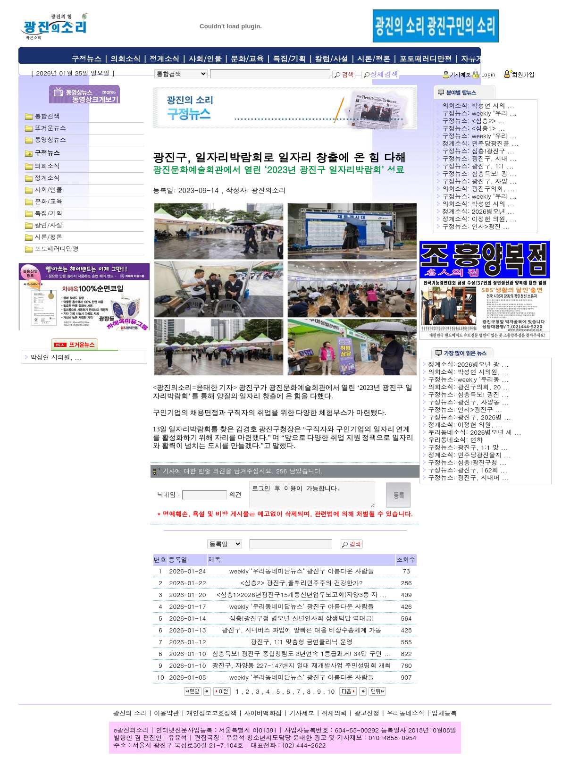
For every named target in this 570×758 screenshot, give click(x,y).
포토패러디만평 (425, 58)
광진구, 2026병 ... (484, 417)
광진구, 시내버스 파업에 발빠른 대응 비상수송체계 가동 (301, 634)
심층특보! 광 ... (494, 173)
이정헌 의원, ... (494, 218)
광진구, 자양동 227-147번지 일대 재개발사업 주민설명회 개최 (301, 669)
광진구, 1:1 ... (493, 165)
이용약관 (166, 717)
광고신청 (366, 717)
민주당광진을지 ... (484, 454)
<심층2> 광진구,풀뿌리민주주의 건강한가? (302, 586)
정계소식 (165, 58)
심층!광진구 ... (493, 150)
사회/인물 (205, 58)
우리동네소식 (406, 717)
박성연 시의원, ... (56, 357)
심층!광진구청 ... (482, 462)
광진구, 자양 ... (494, 181)
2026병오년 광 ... (483, 364)
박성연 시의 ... (493, 105)
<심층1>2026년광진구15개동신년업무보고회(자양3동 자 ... (302, 598)
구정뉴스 (86, 58)
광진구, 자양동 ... (483, 401)
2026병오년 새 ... (495, 432)
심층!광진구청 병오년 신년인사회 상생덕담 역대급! (301, 622)
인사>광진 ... (491, 226)
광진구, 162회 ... (483, 469)
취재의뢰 (334, 717)
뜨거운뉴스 (50, 127)
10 (331, 695)
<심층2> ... (488, 120)
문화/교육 (247, 58)
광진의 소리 (130, 717)
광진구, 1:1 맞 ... (483, 447)
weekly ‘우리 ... (494, 113)
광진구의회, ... (493, 188)
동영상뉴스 (50, 139)
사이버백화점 (263, 717)
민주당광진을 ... (495, 143)
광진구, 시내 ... (494, 158)
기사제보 (301, 717)
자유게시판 (480, 58)
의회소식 (125, 58)
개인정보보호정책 (211, 717)
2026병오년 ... (493, 211)
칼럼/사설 (331, 58)
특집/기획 (289, 58)
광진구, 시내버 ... (483, 477)
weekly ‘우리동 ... (483, 379)
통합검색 (46, 115)
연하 (476, 439)
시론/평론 (374, 58)
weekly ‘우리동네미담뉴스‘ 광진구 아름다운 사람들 (301, 575)
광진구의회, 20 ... (484, 386)
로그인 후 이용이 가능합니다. (314, 497)
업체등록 (444, 717)
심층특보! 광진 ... (483, 394)
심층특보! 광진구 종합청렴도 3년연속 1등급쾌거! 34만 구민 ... (301, 657)
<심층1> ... (488, 128)
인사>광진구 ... (480, 409)
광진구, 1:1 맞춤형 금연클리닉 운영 (301, 645)
